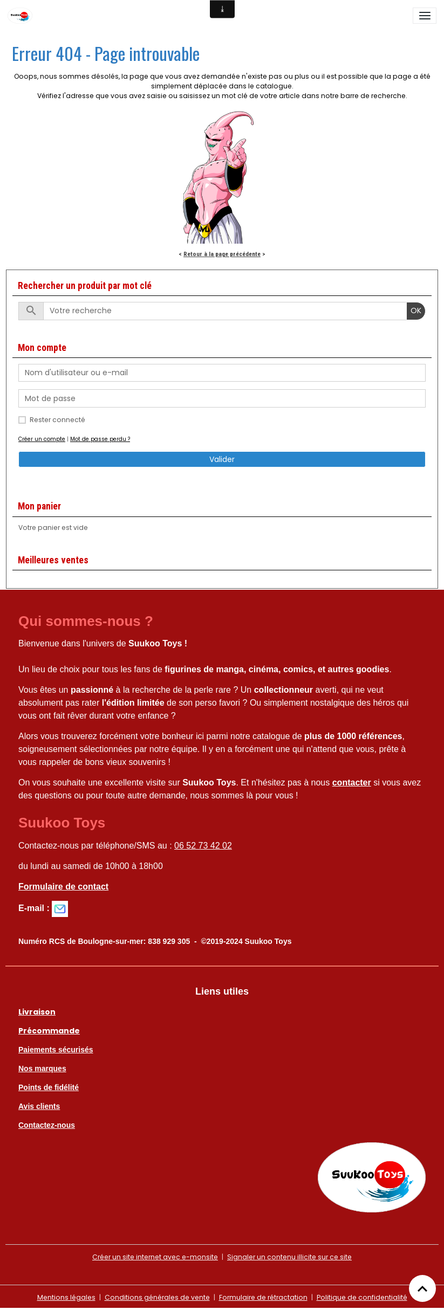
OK (416, 310)
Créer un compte (41, 439)
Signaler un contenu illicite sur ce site (289, 1256)
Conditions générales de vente (157, 1297)
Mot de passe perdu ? (100, 439)
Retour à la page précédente (222, 254)
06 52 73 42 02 (203, 845)
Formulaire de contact (63, 886)
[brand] (22, 16)
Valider (222, 459)
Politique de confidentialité (362, 1297)
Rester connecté (57, 419)
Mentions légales (66, 1297)
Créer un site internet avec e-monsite (155, 1256)
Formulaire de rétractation (263, 1297)
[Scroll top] (422, 1288)
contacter (351, 782)
